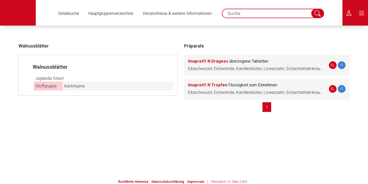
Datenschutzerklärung (168, 181)
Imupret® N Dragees (228, 61)
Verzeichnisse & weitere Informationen (177, 13)
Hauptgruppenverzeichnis (110, 13)
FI (341, 65)
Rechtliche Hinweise (133, 181)
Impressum (195, 181)
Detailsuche (69, 13)
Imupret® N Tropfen (232, 85)
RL (333, 65)
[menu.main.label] (361, 13)
